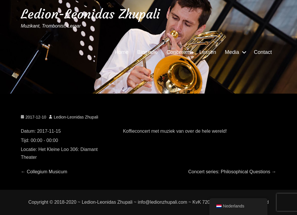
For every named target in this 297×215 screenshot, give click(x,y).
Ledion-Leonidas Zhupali (90, 14)
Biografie (147, 52)
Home (121, 52)
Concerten (178, 52)
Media (232, 52)
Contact (263, 52)
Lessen (207, 52)
